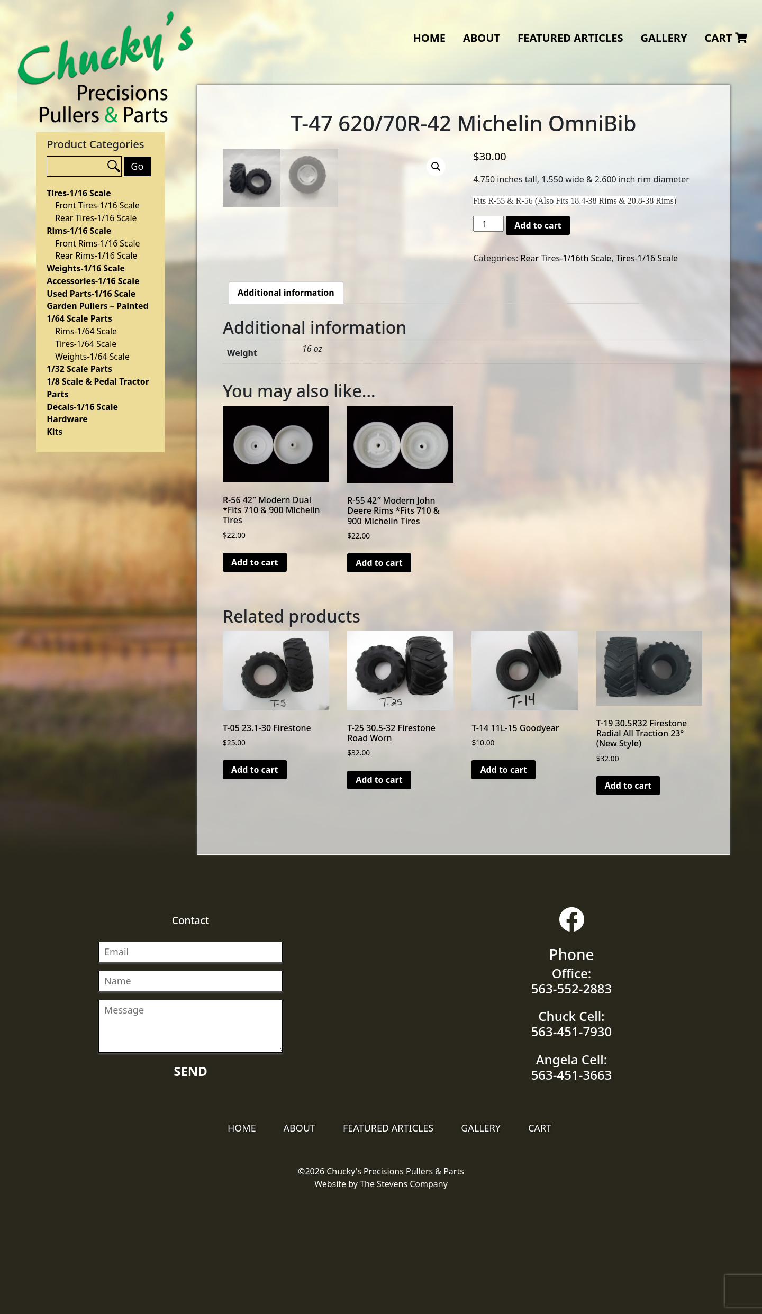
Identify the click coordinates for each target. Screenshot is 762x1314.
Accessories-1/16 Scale (93, 281)
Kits (54, 431)
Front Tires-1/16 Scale (97, 205)
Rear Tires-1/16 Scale (96, 218)
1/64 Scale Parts (79, 318)
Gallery (663, 37)
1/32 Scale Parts (79, 369)
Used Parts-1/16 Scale (91, 293)
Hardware (67, 419)
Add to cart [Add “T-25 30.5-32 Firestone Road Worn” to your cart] (379, 895)
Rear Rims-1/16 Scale (96, 255)
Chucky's (105, 67)
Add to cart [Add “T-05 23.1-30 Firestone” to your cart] (254, 885)
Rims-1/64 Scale (86, 331)
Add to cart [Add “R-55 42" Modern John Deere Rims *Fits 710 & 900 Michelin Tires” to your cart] (379, 678)
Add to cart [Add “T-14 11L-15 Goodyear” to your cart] (503, 885)
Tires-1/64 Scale (85, 344)
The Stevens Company (404, 1299)
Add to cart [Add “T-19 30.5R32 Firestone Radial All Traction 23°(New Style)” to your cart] (628, 901)
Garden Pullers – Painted (97, 306)
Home (429, 37)
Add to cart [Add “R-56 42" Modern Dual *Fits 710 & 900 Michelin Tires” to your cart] (254, 677)
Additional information (286, 408)
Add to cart (537, 225)
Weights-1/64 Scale (92, 356)
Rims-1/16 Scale (79, 230)
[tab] (286, 408)
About (481, 37)
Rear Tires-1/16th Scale (565, 258)
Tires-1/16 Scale (79, 193)
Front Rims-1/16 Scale (97, 243)
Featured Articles (570, 37)
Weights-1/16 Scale (86, 268)
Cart (726, 37)
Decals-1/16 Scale (82, 407)
